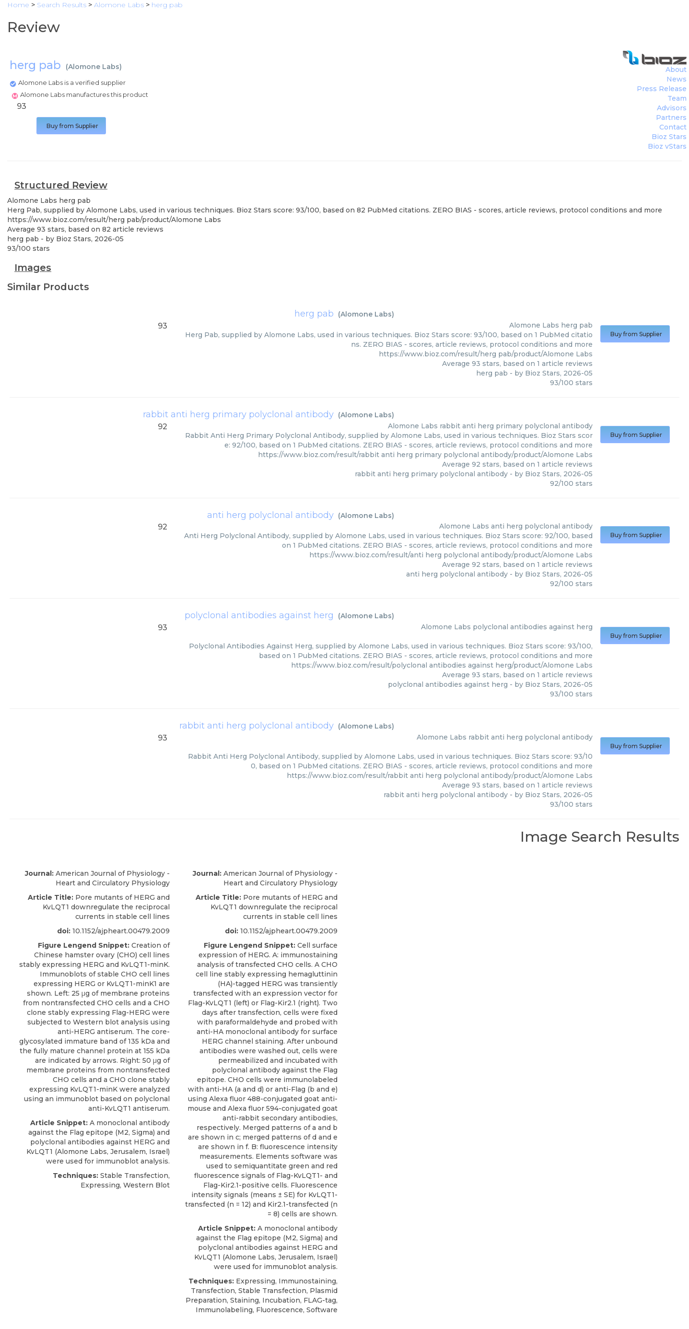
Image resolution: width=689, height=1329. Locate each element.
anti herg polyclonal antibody (270, 515)
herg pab (314, 313)
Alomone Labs (93, 66)
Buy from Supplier (71, 125)
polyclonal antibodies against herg (259, 615)
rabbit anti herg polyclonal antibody (256, 725)
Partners (671, 117)
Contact (673, 127)
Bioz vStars (667, 146)
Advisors (672, 108)
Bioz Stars (669, 136)
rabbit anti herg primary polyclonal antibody (238, 414)
